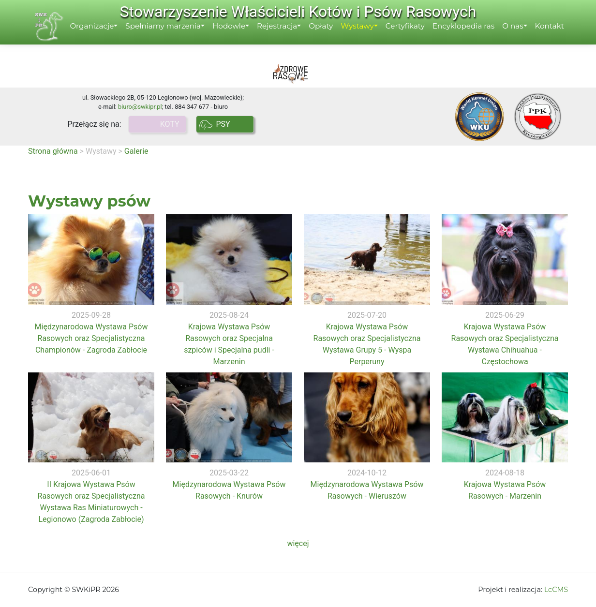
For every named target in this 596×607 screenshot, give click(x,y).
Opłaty (327, 37)
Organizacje (99, 37)
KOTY (171, 124)
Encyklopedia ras (470, 37)
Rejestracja (284, 37)
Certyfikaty (412, 37)
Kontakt (556, 37)
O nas (519, 37)
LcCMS (556, 589)
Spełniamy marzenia (170, 37)
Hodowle (235, 37)
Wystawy (364, 37)
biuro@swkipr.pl (140, 106)
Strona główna (53, 151)
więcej (298, 543)
